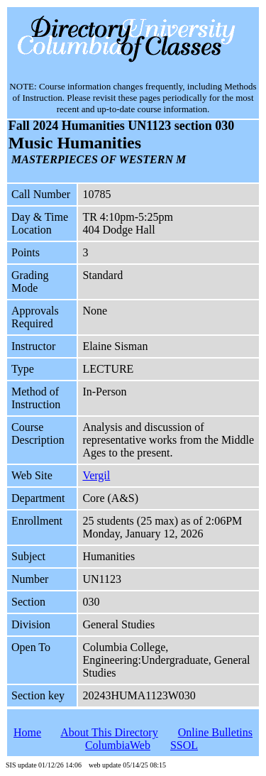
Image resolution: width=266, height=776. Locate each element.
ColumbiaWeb (117, 745)
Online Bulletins (215, 732)
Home (27, 732)
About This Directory (108, 732)
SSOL (184, 745)
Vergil (96, 475)
